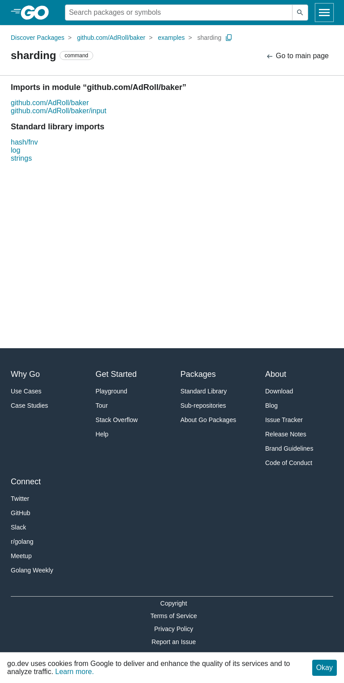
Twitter (20, 498)
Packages (198, 374)
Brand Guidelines (289, 448)
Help (101, 434)
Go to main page (297, 56)
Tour (101, 405)
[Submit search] (300, 12)
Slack (18, 527)
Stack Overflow (116, 419)
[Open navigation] (324, 12)
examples (171, 37)
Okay (324, 667)
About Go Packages (208, 419)
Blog (271, 405)
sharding (210, 37)
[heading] (38, 12)
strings (21, 158)
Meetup (21, 555)
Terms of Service (173, 615)
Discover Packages (37, 37)
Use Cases (26, 391)
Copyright (173, 603)
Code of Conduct (288, 462)
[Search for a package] (178, 12)
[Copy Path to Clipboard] (229, 38)
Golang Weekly (32, 570)
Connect (26, 481)
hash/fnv (24, 142)
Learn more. (74, 671)
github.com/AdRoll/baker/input (58, 111)
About (275, 374)
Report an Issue (173, 641)
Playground (111, 391)
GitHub (20, 513)
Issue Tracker (284, 419)
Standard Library (204, 391)
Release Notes (285, 434)
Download (279, 391)
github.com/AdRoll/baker (111, 37)
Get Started (116, 374)
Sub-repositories (203, 405)
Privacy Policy (173, 628)
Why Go (25, 374)
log (15, 150)
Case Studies (29, 405)
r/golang (22, 541)
